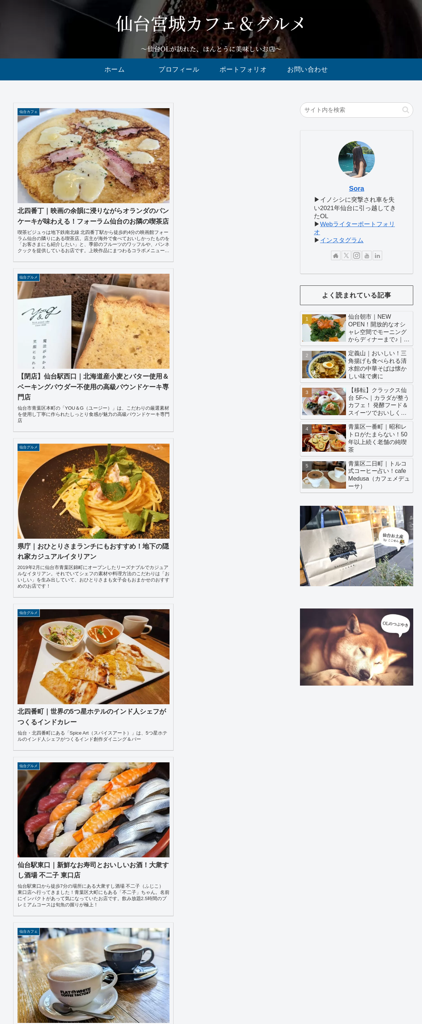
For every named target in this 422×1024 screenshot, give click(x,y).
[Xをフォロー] (346, 255)
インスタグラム (342, 240)
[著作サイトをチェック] (336, 255)
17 (164, 935)
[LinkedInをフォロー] (377, 255)
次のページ (144, 909)
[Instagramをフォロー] (356, 255)
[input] (356, 110)
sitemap (337, 991)
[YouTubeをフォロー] (367, 255)
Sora (356, 188)
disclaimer (403, 991)
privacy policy (369, 991)
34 (203, 935)
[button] (405, 110)
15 (124, 935)
